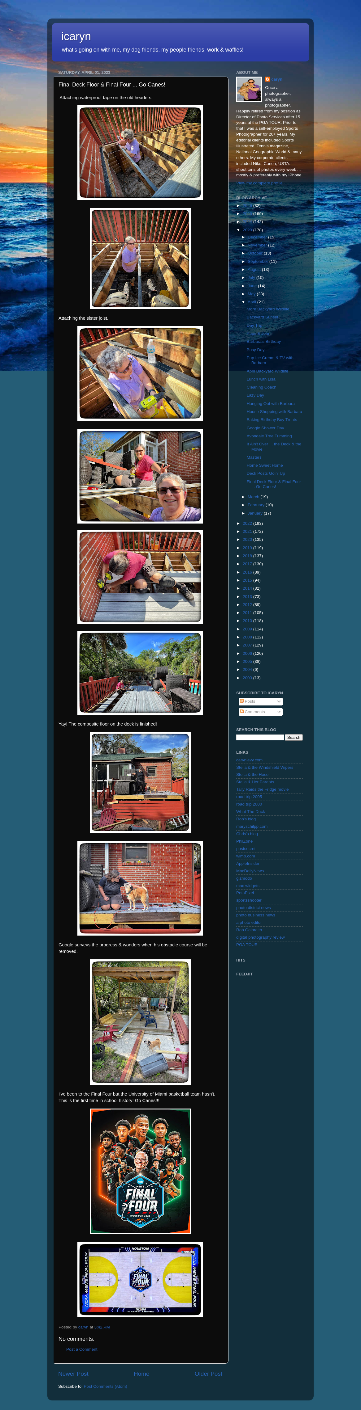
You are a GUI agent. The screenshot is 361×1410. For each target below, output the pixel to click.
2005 (248, 661)
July (252, 277)
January (256, 513)
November (258, 245)
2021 (248, 531)
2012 (248, 604)
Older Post (208, 1373)
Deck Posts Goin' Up (266, 473)
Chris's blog (247, 833)
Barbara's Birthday (264, 341)
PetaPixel (245, 892)
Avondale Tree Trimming (269, 436)
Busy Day (256, 349)
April (252, 302)
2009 (248, 629)
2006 (248, 653)
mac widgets (247, 885)
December (258, 237)
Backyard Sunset (262, 317)
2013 (248, 596)
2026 (248, 205)
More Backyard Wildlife (268, 309)
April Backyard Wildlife (267, 371)
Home (141, 1373)
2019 (248, 547)
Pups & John (259, 333)
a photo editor (249, 922)
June (253, 286)
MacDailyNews (250, 871)
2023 (248, 230)
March (254, 497)
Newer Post (73, 1373)
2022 (248, 523)
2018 (248, 555)
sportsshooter (249, 900)
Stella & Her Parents (255, 782)
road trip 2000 (249, 804)
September (258, 261)
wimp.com (245, 856)
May (252, 294)
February (257, 505)
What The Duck (250, 811)
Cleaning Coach (261, 387)
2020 (248, 539)
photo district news (253, 907)
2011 (248, 612)
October (256, 253)
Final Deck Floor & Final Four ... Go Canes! (274, 484)
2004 (248, 669)
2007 (248, 645)
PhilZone (244, 841)
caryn (276, 79)
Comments (252, 711)
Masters (254, 457)
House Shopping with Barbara (274, 411)
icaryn (76, 36)
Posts (247, 701)
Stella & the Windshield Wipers (265, 767)
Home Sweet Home (265, 465)
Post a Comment (82, 1349)
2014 (248, 588)
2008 (248, 637)
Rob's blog (246, 819)
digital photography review (260, 937)
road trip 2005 (249, 796)
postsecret (245, 848)
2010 (248, 620)
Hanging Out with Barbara (271, 403)
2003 (248, 678)
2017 (248, 564)
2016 (248, 572)
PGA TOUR (247, 944)
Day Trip (254, 325)
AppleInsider (247, 863)
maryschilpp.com (251, 826)
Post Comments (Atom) (105, 1386)
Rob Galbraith (249, 930)
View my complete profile (259, 183)
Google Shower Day (265, 428)
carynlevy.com (249, 760)
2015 (248, 580)
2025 (248, 213)
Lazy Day (255, 395)
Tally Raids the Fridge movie (262, 789)
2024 (248, 221)
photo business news (255, 915)
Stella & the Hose (252, 774)
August (255, 269)
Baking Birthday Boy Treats (272, 419)
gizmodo (244, 878)
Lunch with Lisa (261, 379)
